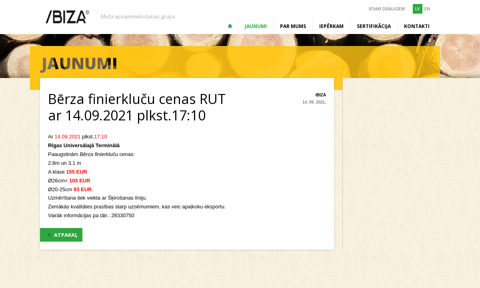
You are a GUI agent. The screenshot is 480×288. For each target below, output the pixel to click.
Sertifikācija (374, 26)
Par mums (293, 26)
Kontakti (417, 26)
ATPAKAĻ (63, 234)
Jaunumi (256, 26)
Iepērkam (331, 26)
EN (427, 9)
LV (417, 9)
